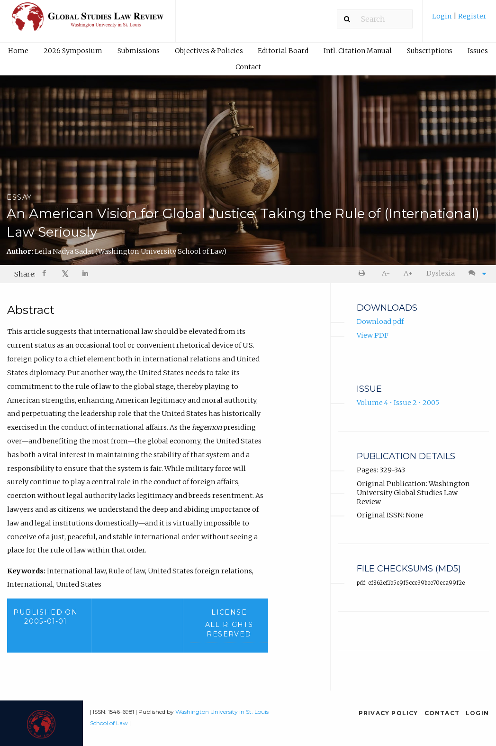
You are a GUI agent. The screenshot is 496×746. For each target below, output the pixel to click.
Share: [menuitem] (25, 274)
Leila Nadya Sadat (130, 251)
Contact (248, 67)
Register (472, 16)
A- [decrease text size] (386, 273)
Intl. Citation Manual (358, 50)
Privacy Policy (388, 713)
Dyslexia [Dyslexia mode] (440, 273)
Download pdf (380, 322)
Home (18, 50)
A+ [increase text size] (408, 273)
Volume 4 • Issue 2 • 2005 (398, 403)
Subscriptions (429, 50)
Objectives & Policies (209, 50)
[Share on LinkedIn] (85, 274)
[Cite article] (475, 273)
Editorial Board (283, 50)
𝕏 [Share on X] (65, 273)
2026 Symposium (73, 50)
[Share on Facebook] (45, 274)
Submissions (138, 50)
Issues (478, 50)
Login (442, 16)
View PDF (372, 336)
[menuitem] (459, 19)
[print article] (363, 273)
